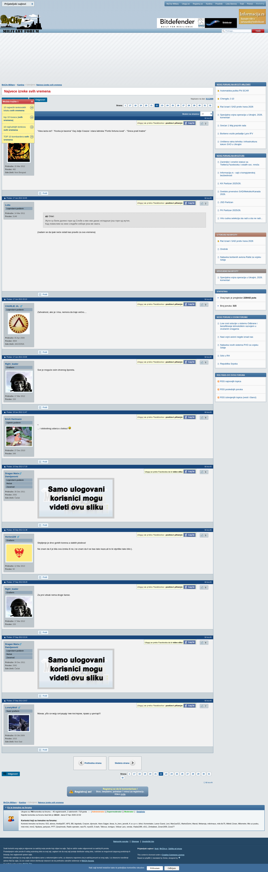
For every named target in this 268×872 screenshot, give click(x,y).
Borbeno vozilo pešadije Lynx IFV (236, 359)
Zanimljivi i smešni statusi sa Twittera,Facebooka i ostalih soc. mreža (239, 389)
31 (205, 105)
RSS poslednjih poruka (231, 291)
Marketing (260, 4)
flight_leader (11, 364)
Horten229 (10, 537)
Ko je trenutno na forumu (19, 807)
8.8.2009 (209, 99)
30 (199, 105)
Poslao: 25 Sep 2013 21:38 (17, 530)
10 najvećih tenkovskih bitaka (15, 109)
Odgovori (40, 99)
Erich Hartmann (13, 419)
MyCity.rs (163, 849)
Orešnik (224, 151)
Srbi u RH (225, 257)
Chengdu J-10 (227, 324)
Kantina (209, 4)
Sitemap (135, 841)
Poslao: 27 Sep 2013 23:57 (17, 701)
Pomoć (250, 4)
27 (184, 105)
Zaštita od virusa (175, 849)
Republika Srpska (229, 265)
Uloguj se (186, 4)
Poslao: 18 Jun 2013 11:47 (17, 412)
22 (157, 105)
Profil (45, 193)
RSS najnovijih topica (230, 283)
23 (162, 105)
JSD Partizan (226, 428)
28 (189, 105)
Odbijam (172, 868)
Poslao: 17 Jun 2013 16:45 (17, 198)
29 (194, 105)
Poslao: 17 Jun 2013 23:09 (17, 357)
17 (130, 105)
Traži (242, 4)
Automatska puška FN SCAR (234, 316)
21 (151, 105)
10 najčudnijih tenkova (15, 128)
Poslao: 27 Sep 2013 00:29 (17, 582)
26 (178, 105)
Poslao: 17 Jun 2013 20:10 (17, 299)
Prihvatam (155, 868)
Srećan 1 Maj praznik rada (233, 351)
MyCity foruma (88, 861)
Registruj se (198, 4)
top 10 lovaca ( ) (13, 118)
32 (210, 105)
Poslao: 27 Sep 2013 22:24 (17, 637)
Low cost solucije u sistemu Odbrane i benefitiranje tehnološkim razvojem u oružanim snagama (238, 228)
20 (146, 105)
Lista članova (231, 4)
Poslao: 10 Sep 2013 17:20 (17, 467)
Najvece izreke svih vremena (49, 85)
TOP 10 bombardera (16, 138)
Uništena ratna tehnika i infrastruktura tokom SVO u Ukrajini (238, 369)
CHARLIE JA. (12, 306)
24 (167, 105)
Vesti (156, 849)
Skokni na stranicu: (190, 114)
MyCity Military (172, 4)
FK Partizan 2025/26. (230, 436)
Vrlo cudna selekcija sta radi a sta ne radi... (241, 444)
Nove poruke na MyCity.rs (230, 382)
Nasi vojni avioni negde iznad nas (236, 238)
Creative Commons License (173, 855)
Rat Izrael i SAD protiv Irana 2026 (236, 142)
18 (135, 105)
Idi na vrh (209, 782)
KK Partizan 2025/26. (230, 409)
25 (173, 105)
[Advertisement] (134, 60)
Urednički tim (148, 841)
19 (141, 105)
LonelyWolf (11, 707)
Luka (7, 205)
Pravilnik (219, 4)
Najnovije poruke (121, 841)
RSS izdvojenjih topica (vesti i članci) (238, 299)
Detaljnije (141, 812)
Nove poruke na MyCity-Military (234, 310)
